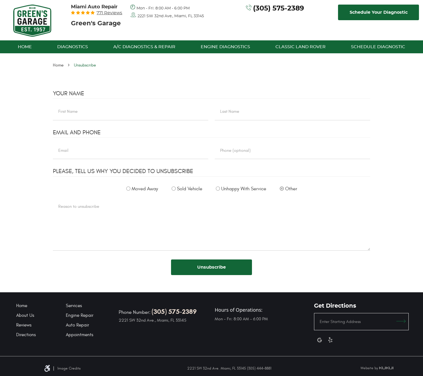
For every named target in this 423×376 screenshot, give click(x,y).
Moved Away (145, 189)
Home (25, 47)
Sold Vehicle (189, 189)
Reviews (24, 325)
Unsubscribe (85, 65)
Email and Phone (77, 132)
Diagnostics (72, 47)
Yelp (330, 340)
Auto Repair (77, 325)
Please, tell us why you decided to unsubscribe (123, 171)
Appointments (79, 335)
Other (291, 189)
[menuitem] (25, 46)
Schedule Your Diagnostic (379, 12)
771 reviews (109, 13)
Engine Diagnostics (225, 47)
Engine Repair (79, 315)
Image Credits (69, 368)
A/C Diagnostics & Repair (144, 47)
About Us (25, 315)
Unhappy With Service (243, 189)
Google (319, 340)
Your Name (68, 93)
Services (74, 305)
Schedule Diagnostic (378, 47)
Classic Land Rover (300, 47)
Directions (26, 335)
